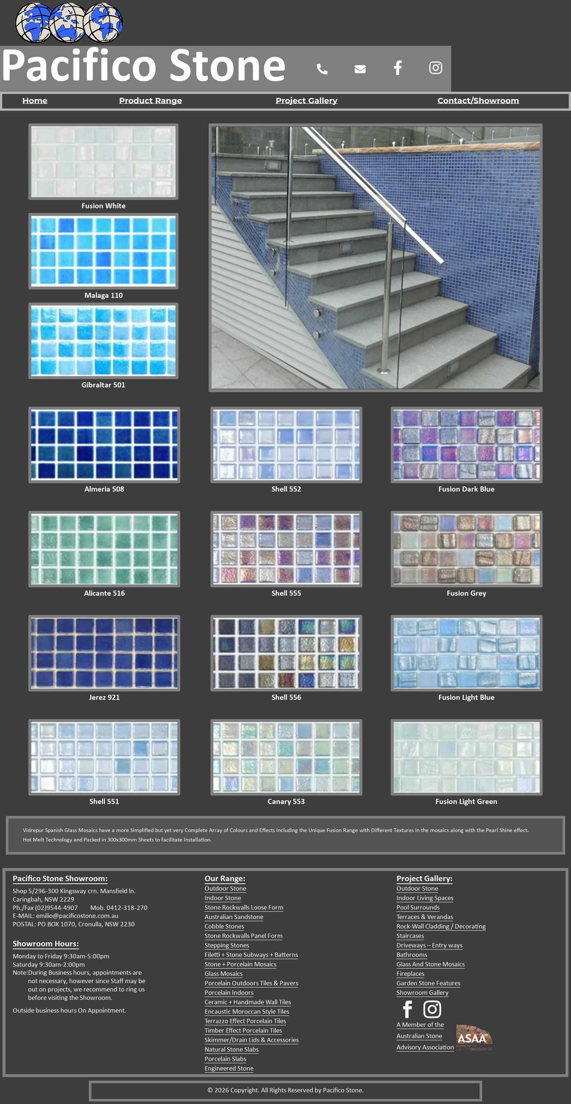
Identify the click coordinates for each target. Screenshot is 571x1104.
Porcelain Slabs (225, 1059)
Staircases (410, 936)
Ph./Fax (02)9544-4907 (45, 908)
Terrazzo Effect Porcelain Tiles (245, 1021)
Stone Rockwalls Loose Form (244, 907)
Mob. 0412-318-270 (118, 908)
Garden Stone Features (428, 983)
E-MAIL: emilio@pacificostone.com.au (65, 916)
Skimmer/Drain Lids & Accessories (252, 1040)
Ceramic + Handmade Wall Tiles (248, 1002)
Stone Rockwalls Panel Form (244, 936)
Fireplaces (410, 974)
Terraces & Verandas (425, 917)
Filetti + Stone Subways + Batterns (251, 955)
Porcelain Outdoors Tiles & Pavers (251, 983)
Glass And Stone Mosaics (431, 964)
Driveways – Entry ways (429, 945)
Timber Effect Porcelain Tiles (243, 1031)
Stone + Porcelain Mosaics (240, 964)
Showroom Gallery (423, 993)
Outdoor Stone (225, 889)
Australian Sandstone (234, 917)
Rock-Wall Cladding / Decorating (441, 926)
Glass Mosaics (224, 974)
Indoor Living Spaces (425, 898)
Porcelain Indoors (229, 993)
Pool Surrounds (418, 907)
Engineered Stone (229, 1068)
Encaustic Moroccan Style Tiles (247, 1012)
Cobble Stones (224, 926)
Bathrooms (412, 955)
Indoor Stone (223, 898)
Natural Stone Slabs (232, 1049)
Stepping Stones (227, 945)
